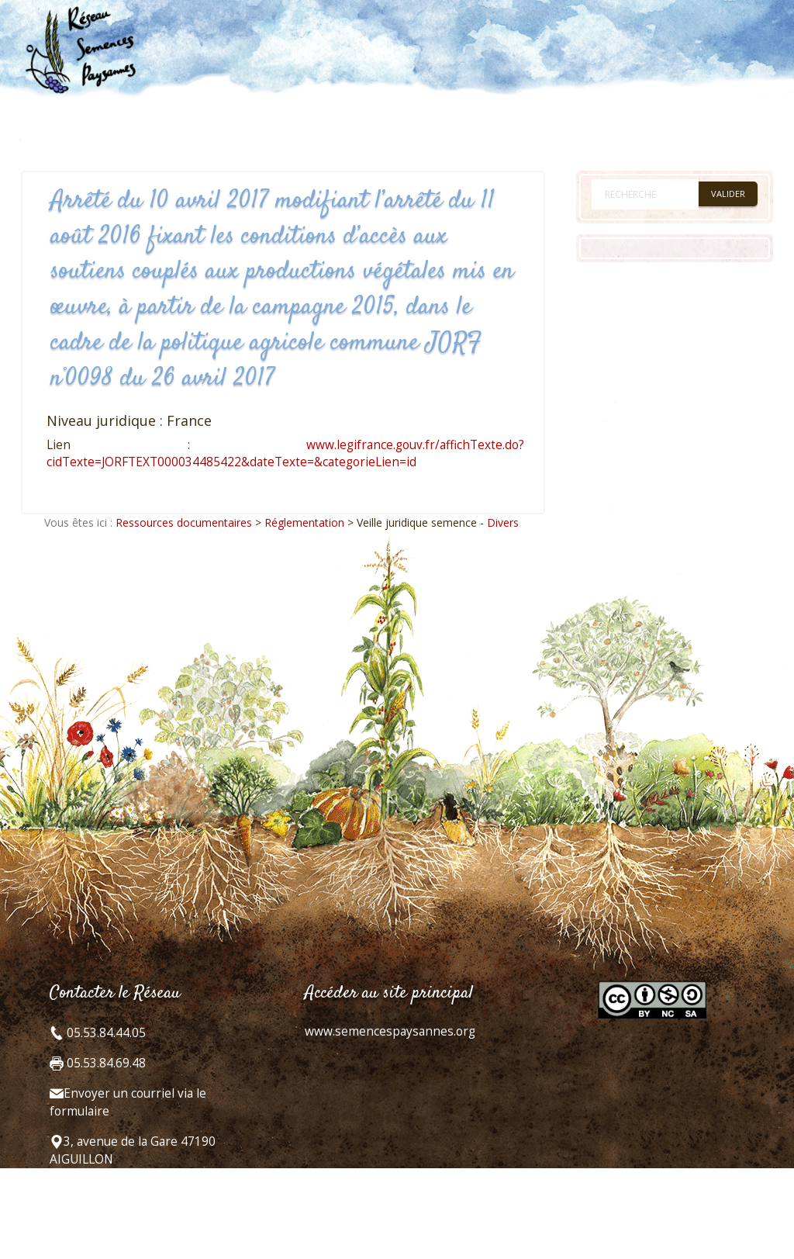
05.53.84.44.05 (105, 1033)
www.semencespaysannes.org (390, 1031)
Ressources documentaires (184, 522)
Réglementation (304, 522)
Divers (503, 522)
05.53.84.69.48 (105, 1063)
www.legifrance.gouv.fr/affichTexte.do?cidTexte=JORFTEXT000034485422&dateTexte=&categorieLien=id (285, 453)
